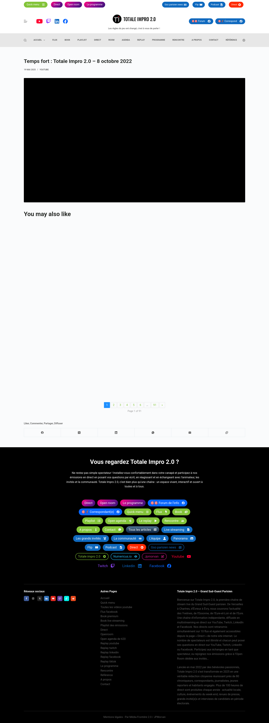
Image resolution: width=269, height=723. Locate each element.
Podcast (217, 4)
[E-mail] (189, 432)
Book (67, 40)
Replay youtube (110, 643)
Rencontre (178, 40)
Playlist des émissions (114, 625)
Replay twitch (109, 648)
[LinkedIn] (116, 432)
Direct (236, 4)
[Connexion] (244, 40)
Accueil (40, 40)
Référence (231, 40)
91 (154, 405)
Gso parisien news (175, 4)
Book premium (109, 616)
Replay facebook (111, 657)
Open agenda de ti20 (113, 639)
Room (111, 40)
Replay (141, 40)
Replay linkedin (110, 652)
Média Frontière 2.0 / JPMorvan (147, 717)
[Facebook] (42, 432)
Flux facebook (109, 611)
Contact (213, 40)
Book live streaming (113, 620)
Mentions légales (113, 717)
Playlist (82, 40)
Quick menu (108, 602)
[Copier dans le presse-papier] (226, 432)
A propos (197, 40)
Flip (198, 4)
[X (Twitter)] (79, 432)
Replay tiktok (108, 661)
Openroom (107, 634)
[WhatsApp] (152, 432)
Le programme (109, 666)
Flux (54, 40)
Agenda (126, 40)
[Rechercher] (25, 40)
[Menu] (25, 21)
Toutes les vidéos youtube (116, 607)
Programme (158, 40)
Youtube (44, 69)
